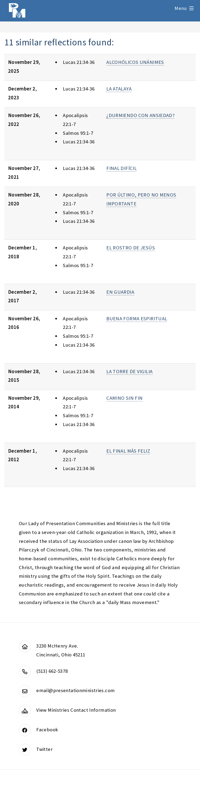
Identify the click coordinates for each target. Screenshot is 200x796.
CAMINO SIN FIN (124, 398)
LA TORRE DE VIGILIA (129, 371)
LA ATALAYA (119, 89)
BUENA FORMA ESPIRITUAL (136, 318)
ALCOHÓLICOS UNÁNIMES (135, 62)
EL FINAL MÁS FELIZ (128, 451)
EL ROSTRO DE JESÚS (130, 248)
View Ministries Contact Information (76, 710)
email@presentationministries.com (75, 690)
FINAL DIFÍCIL (121, 168)
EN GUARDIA (120, 292)
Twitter (44, 749)
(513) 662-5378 (52, 671)
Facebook (47, 729)
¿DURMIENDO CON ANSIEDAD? (140, 115)
